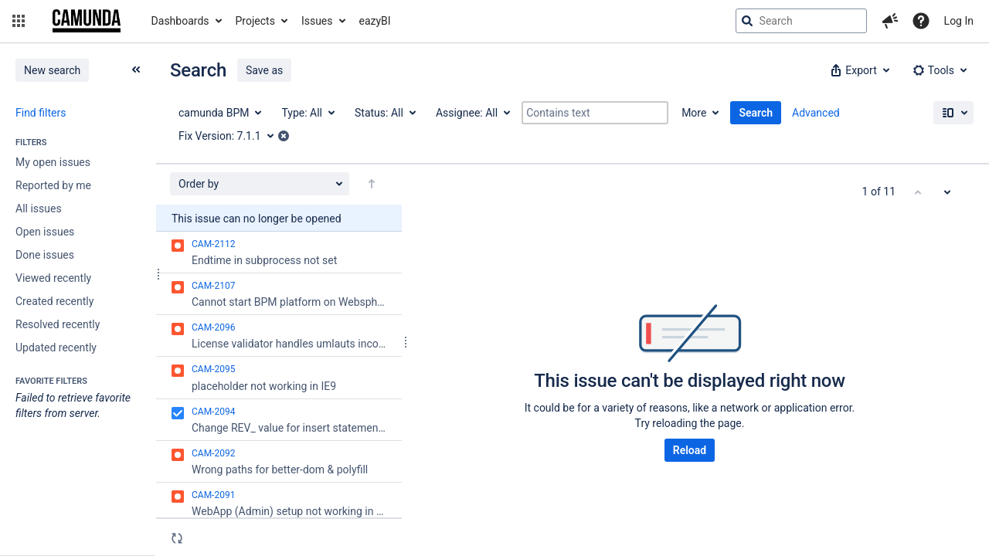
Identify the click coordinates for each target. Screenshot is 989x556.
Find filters (40, 113)
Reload (689, 450)
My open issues (52, 162)
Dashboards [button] (180, 21)
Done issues (44, 255)
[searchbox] (801, 20)
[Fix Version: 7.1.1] (231, 135)
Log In (959, 21)
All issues (38, 208)
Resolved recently (57, 324)
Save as (264, 70)
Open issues (44, 231)
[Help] (921, 20)
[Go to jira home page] (86, 20)
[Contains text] (595, 112)
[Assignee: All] (472, 112)
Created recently (54, 301)
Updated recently (56, 347)
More (693, 113)
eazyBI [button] (375, 21)
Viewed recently (53, 278)
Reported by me (53, 185)
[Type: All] (307, 112)
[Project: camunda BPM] (219, 112)
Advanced (816, 113)
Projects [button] (255, 21)
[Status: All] (384, 112)
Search (756, 113)
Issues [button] (317, 21)
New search (52, 70)
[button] (18, 20)
